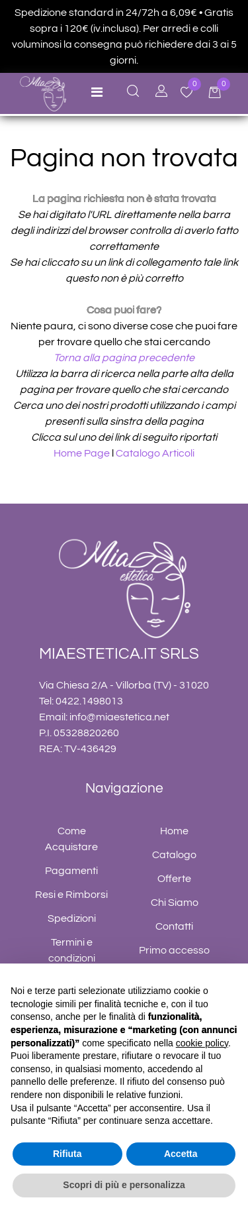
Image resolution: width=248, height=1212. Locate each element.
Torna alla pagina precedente (124, 358)
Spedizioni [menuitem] (72, 918)
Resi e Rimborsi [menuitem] (71, 894)
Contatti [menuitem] (174, 926)
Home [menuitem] (174, 831)
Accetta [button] (181, 1153)
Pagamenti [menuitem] (71, 870)
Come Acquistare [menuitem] (71, 839)
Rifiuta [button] (67, 1153)
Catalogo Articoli (155, 453)
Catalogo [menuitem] (174, 855)
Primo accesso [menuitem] (174, 950)
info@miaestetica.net (119, 717)
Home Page (83, 453)
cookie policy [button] (202, 1043)
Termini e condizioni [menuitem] (71, 950)
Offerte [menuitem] (174, 878)
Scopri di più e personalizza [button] (124, 1185)
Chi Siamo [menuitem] (174, 902)
